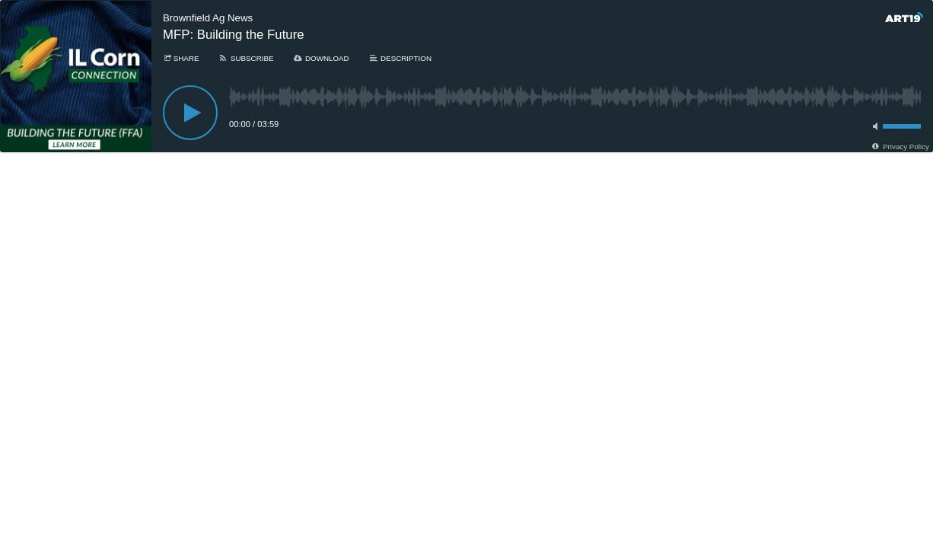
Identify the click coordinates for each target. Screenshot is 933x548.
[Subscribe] (245, 58)
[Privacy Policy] (900, 146)
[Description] (400, 58)
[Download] (321, 58)
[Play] (190, 112)
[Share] (180, 58)
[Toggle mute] (873, 126)
